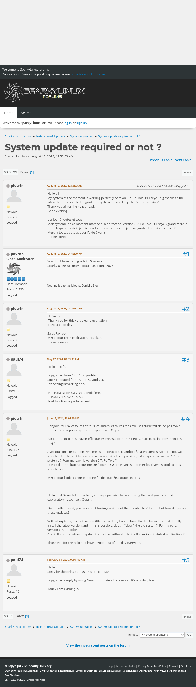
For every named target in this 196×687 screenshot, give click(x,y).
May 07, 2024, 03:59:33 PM (63, 359)
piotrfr (17, 185)
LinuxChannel (48, 670)
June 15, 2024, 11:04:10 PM (63, 418)
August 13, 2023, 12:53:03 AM (64, 185)
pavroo (17, 253)
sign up (81, 123)
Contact (173, 666)
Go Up (8, 616)
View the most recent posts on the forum (98, 645)
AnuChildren (12, 675)
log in (68, 123)
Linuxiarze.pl (66, 670)
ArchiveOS (145, 670)
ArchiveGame (177, 670)
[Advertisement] (98, 32)
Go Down (10, 172)
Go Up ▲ (186, 666)
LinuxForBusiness (86, 670)
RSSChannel (30, 670)
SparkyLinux (130, 670)
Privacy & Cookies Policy (152, 666)
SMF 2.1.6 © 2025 (15, 679)
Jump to (133, 635)
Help (110, 666)
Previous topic (161, 160)
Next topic (183, 160)
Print (187, 172)
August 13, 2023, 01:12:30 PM (64, 253)
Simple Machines (35, 679)
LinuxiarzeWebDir (110, 670)
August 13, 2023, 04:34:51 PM (64, 308)
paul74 (17, 359)
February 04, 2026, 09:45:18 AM (66, 559)
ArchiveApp (161, 670)
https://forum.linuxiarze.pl (89, 74)
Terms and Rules (125, 666)
